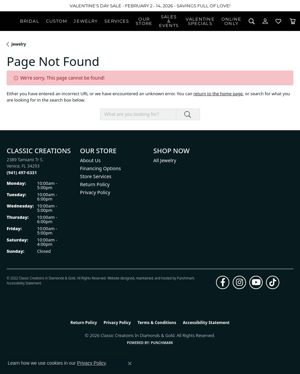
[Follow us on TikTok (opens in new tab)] (272, 282)
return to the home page (218, 94)
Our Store (144, 21)
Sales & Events (169, 21)
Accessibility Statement (24, 283)
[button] (251, 21)
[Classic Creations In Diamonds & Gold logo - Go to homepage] (10, 21)
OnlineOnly (231, 21)
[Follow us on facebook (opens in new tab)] (222, 282)
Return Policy (95, 184)
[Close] (292, 6)
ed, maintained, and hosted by (153, 278)
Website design (118, 278)
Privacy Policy (95, 192)
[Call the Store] (22, 173)
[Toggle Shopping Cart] (292, 21)
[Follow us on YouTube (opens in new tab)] (256, 282)
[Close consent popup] (130, 363)
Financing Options (100, 168)
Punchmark (185, 278)
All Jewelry (164, 160)
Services (116, 21)
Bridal (29, 21)
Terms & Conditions (157, 322)
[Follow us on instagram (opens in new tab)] (239, 282)
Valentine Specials (200, 21)
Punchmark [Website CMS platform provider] (162, 342)
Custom (56, 21)
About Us (90, 160)
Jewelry (86, 21)
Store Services (95, 176)
